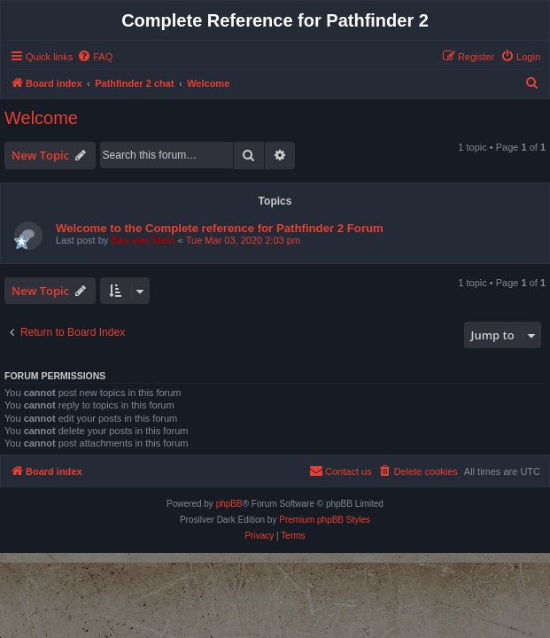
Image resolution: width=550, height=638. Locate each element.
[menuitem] (94, 56)
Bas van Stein (142, 240)
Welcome (41, 118)
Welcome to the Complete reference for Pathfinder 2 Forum (219, 228)
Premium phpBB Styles (324, 520)
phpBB (229, 504)
